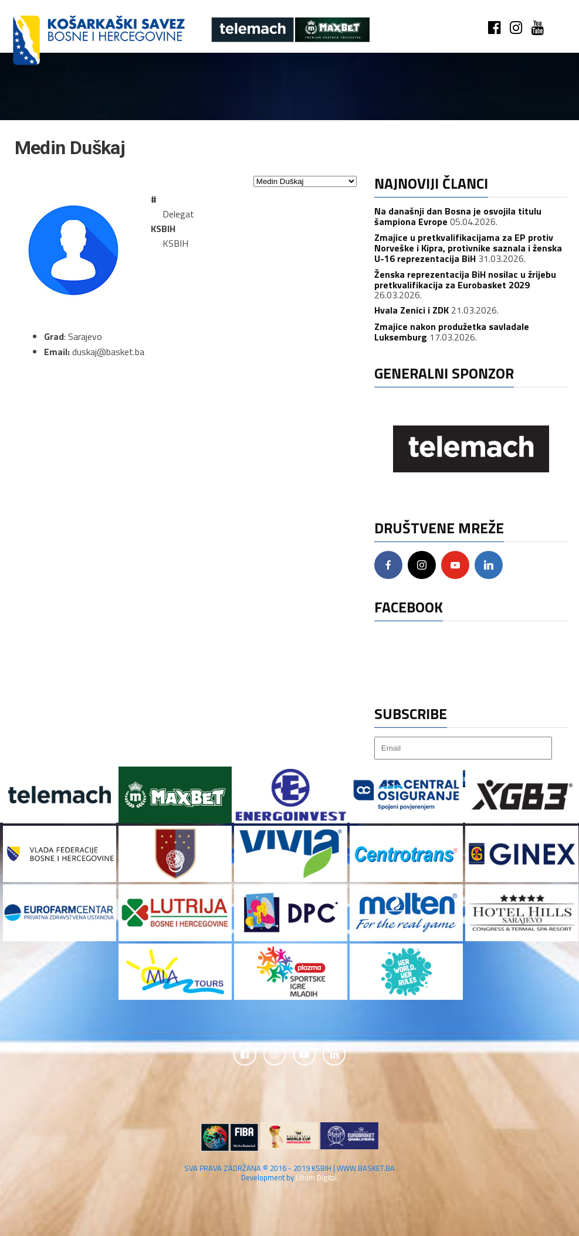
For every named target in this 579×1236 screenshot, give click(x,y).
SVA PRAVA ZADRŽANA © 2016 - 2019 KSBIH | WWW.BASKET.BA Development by (289, 1173)
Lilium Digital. (317, 1178)
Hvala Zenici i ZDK (411, 310)
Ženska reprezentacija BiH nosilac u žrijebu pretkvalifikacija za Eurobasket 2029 (465, 279)
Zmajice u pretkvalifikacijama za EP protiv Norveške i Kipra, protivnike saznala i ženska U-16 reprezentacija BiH (468, 247)
